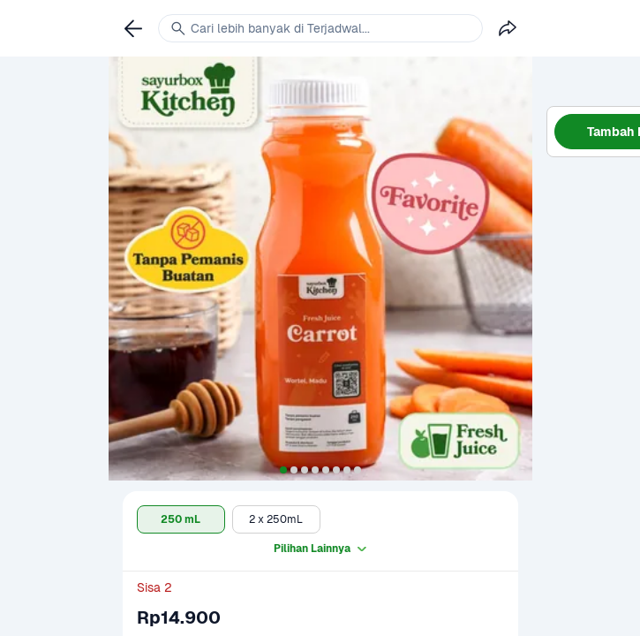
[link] (133, 28)
